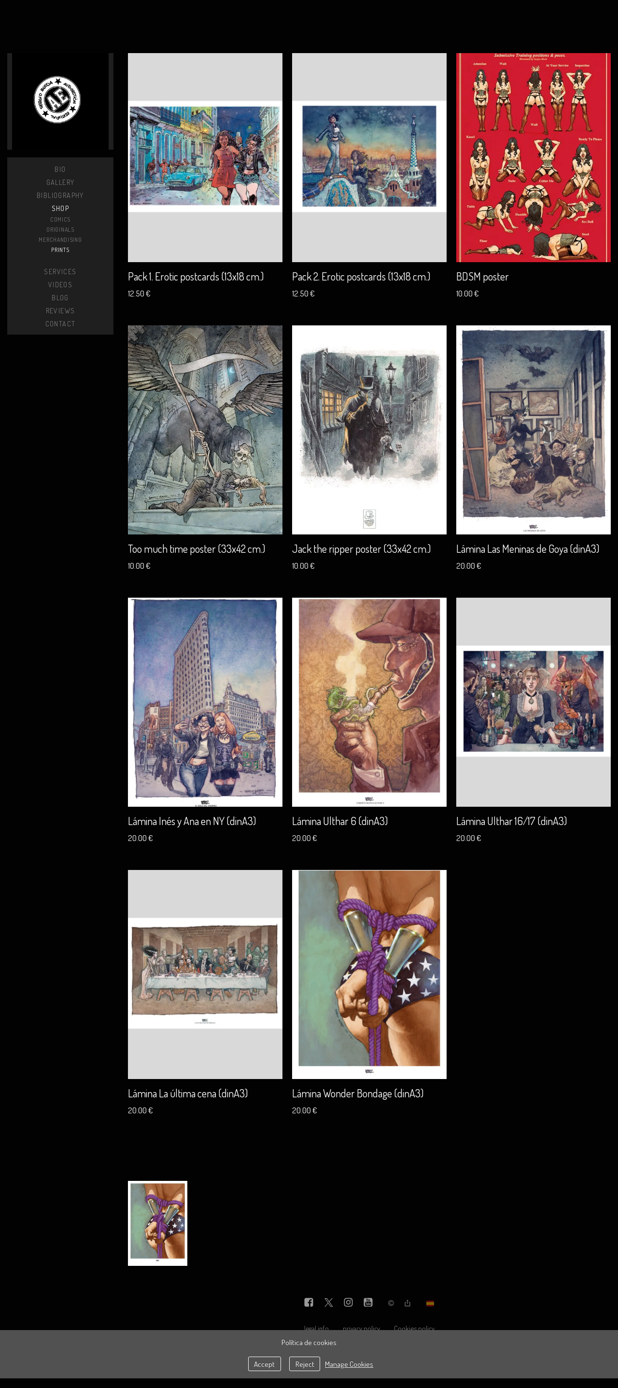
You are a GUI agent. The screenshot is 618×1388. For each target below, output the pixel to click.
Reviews (60, 311)
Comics (60, 219)
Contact (60, 324)
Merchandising (60, 239)
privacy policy (361, 1328)
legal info (316, 1328)
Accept (264, 1364)
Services (60, 271)
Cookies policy (414, 1328)
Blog (60, 298)
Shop (61, 208)
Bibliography (60, 195)
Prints (60, 249)
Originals (60, 229)
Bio (60, 169)
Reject (304, 1364)
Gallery (60, 182)
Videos (60, 284)
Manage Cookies (349, 1364)
